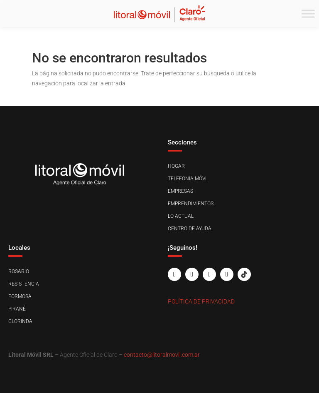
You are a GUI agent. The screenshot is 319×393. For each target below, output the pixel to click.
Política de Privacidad (201, 301)
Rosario (18, 271)
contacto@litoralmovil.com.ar (162, 354)
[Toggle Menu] (308, 13)
